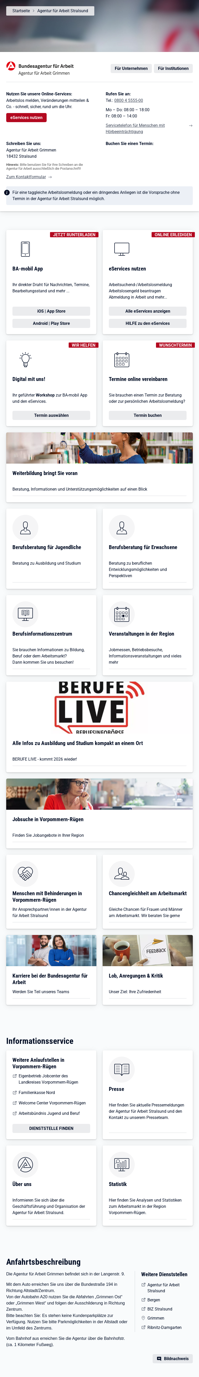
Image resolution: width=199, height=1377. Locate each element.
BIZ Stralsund (159, 1309)
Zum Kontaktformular (26, 176)
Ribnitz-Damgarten (164, 1327)
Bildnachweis (176, 1358)
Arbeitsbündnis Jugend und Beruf (49, 1113)
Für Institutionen (173, 68)
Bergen (153, 1299)
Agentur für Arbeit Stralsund (62, 10)
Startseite (21, 10)
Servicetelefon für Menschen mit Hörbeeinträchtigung (135, 128)
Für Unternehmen (131, 68)
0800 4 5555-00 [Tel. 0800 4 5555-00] (128, 100)
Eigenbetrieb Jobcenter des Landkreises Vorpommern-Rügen (48, 1079)
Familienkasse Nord (37, 1092)
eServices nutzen (26, 117)
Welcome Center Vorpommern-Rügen (52, 1103)
